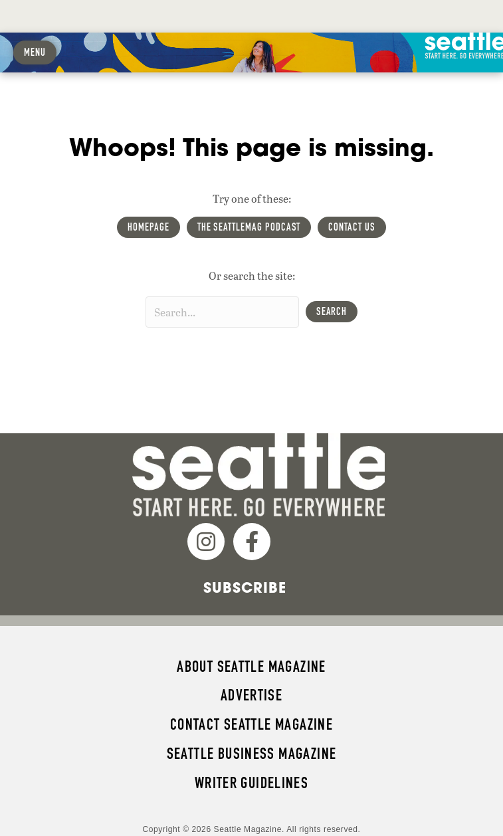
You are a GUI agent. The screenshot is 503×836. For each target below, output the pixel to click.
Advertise (251, 695)
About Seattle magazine (251, 666)
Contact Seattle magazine (251, 724)
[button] (332, 311)
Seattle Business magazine (252, 753)
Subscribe (244, 587)
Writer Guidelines (252, 783)
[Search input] (222, 312)
